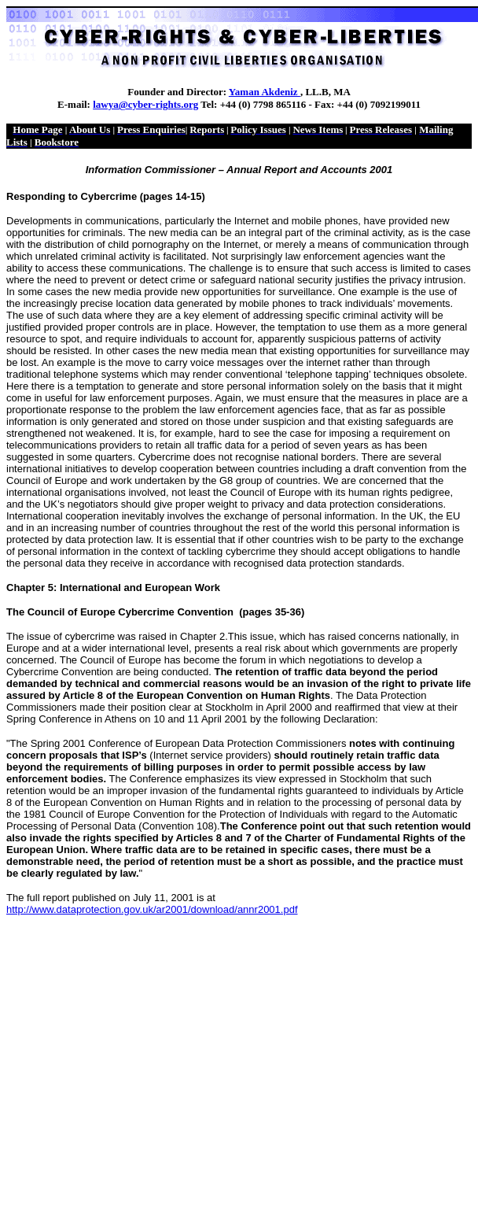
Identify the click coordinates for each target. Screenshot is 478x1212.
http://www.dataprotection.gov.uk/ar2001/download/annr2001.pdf (152, 909)
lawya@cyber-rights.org (145, 104)
